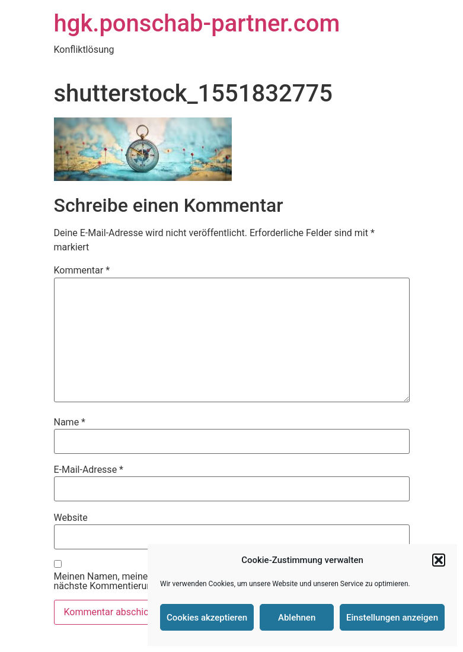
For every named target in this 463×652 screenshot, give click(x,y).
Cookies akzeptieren (207, 617)
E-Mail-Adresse (88, 470)
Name (70, 422)
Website (71, 518)
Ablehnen (296, 617)
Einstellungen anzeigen (392, 617)
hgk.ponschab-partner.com (197, 23)
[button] (439, 560)
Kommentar (82, 270)
